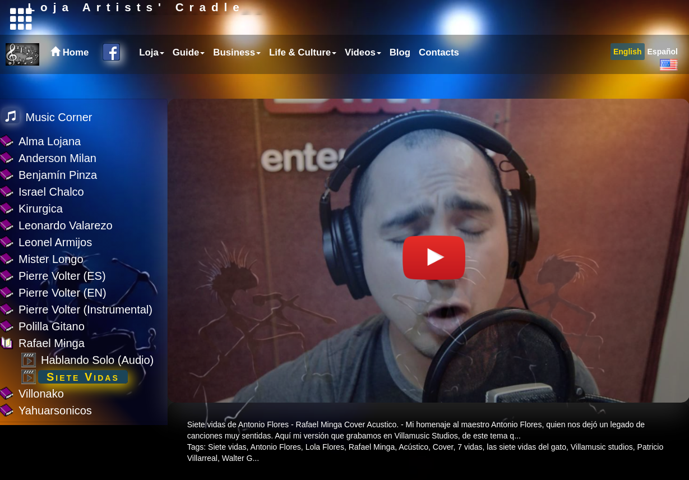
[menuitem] (150, 77)
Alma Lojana (50, 141)
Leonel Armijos (55, 242)
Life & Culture (302, 77)
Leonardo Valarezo (66, 225)
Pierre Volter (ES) (62, 276)
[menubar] (297, 77)
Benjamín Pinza (58, 175)
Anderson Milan (57, 158)
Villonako (41, 393)
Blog (400, 77)
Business (237, 77)
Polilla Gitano (52, 326)
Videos (363, 77)
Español (663, 76)
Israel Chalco (51, 192)
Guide (189, 77)
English (627, 76)
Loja (151, 77)
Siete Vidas (83, 377)
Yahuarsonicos (55, 410)
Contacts (439, 77)
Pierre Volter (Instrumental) (85, 309)
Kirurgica (41, 208)
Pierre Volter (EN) (63, 293)
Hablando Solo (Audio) (97, 360)
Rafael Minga (52, 343)
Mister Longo (51, 259)
